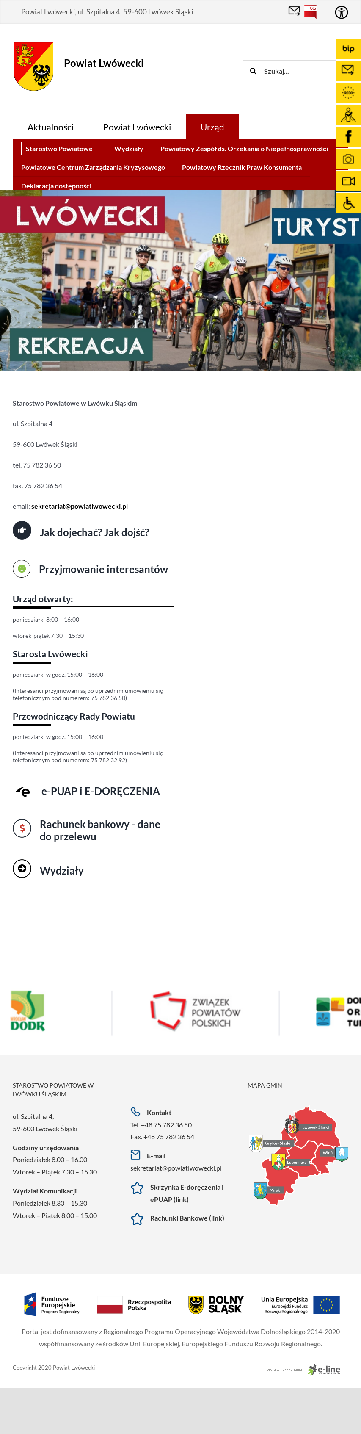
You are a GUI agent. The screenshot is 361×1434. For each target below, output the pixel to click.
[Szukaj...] (302, 70)
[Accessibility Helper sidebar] (341, 12)
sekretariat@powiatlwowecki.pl (176, 1168)
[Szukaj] (253, 70)
